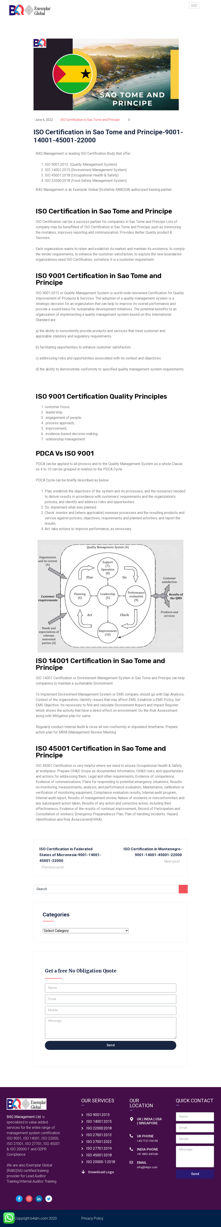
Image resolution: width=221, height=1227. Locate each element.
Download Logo (101, 1172)
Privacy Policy (92, 1218)
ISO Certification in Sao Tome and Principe (90, 120)
